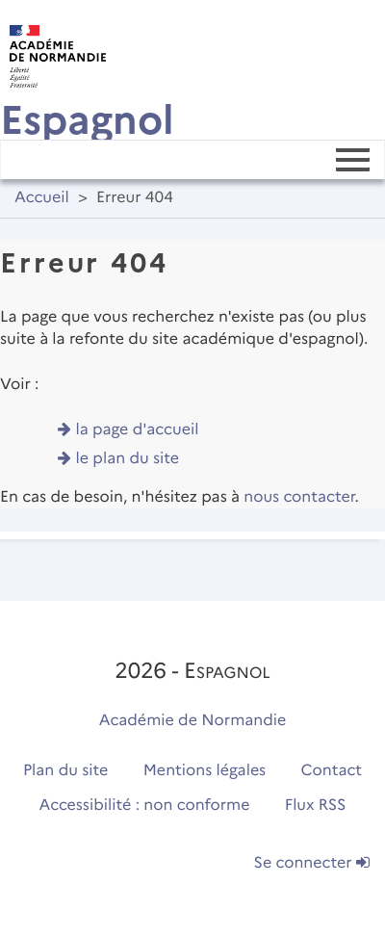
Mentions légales (205, 771)
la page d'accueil (137, 430)
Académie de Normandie (193, 721)
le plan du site (128, 459)
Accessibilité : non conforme (144, 805)
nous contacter (299, 497)
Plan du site (65, 771)
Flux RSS (315, 805)
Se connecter (312, 863)
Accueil (41, 198)
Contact (332, 771)
